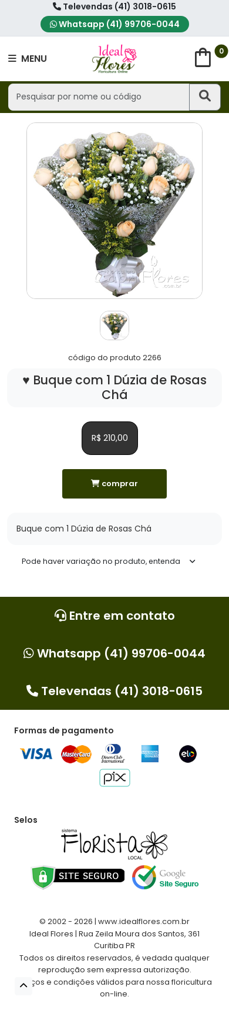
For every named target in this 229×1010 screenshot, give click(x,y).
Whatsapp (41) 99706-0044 (115, 24)
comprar (114, 483)
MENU (27, 58)
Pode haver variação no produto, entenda (101, 561)
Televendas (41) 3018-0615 (114, 6)
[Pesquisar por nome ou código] (98, 97)
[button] (23, 986)
